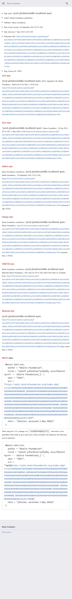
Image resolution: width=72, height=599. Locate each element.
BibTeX (5, 357)
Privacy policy (6, 532)
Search (68, 4)
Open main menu (4, 4)
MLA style (6, 122)
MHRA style (7, 166)
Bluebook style (8, 310)
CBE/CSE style (8, 263)
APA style (6, 75)
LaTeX (16, 431)
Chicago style (7, 216)
